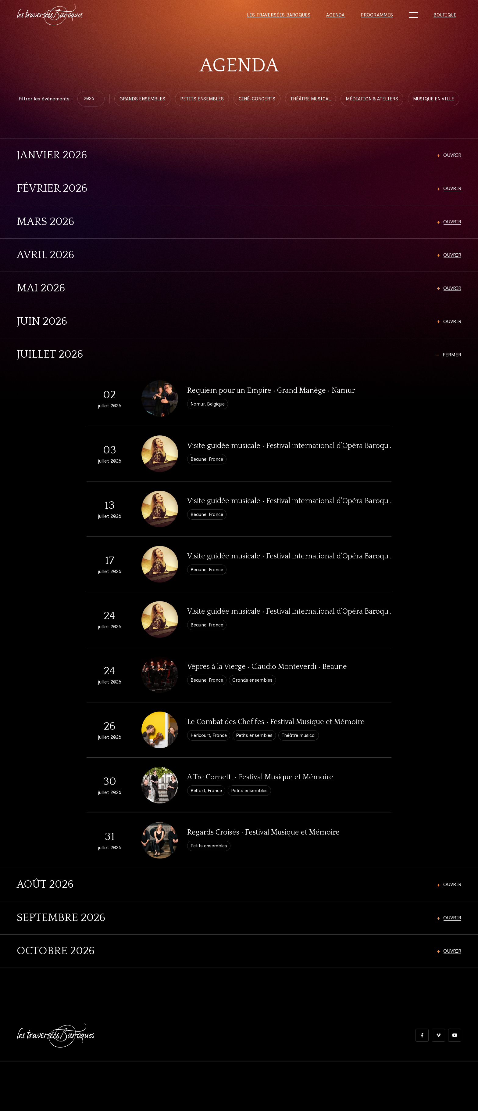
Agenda (332, 18)
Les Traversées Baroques (274, 18)
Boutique (444, 18)
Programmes (374, 18)
